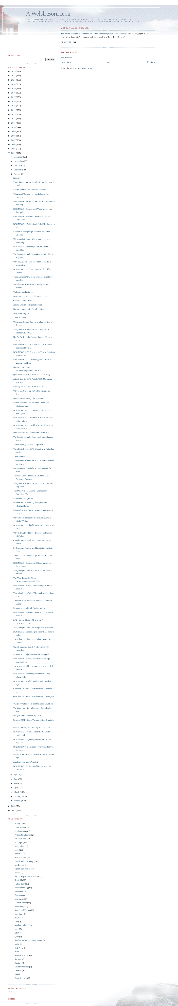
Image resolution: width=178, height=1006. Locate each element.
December (18, 157)
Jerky (17, 944)
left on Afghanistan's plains (26, 876)
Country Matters (22, 966)
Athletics (18, 853)
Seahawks (19, 891)
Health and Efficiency (24, 861)
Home (108, 62)
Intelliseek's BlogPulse (23, 498)
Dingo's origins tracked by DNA (27, 715)
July (16, 774)
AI (16, 974)
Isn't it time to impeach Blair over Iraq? (30, 296)
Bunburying (20, 831)
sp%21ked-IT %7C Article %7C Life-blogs (31, 374)
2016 (13, 101)
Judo (17, 850)
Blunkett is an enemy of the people (28, 398)
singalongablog (21, 887)
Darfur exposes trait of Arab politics (28, 309)
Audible (18, 963)
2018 (13, 93)
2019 (13, 88)
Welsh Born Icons (22, 835)
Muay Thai (19, 846)
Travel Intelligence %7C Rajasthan (28, 444)
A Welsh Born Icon (48, 13)
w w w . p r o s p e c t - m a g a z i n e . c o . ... (33, 727)
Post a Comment (66, 57)
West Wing (19, 906)
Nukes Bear (20, 884)
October (17, 165)
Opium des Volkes (22, 868)
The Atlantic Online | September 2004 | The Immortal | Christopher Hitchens (93, 33)
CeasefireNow (21, 978)
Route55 (18, 880)
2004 (13, 153)
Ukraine (18, 970)
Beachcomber (20, 857)
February (18, 796)
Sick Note (19, 948)
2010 (13, 127)
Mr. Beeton (19, 865)
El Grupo (18, 842)
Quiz (17, 936)
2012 (13, 118)
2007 (13, 140)
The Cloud (19, 827)
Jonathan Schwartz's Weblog (25, 762)
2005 (13, 148)
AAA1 (17, 917)
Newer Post (66, 62)
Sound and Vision (22, 910)
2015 (13, 105)
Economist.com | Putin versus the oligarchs (31, 654)
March (17, 792)
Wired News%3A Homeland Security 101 (31, 432)
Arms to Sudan (19, 317)
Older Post (150, 62)
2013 (13, 114)
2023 (13, 71)
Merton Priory (21, 902)
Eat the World (20, 838)
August (17, 174)
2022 (13, 75)
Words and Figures (21, 313)
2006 (13, 144)
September (19, 169)
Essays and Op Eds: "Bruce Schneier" (29, 189)
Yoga (17, 872)
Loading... (12, 991)
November (18, 161)
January (17, 800)
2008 (13, 136)
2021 (13, 80)
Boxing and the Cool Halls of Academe (30, 386)
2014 (13, 110)
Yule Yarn (19, 914)
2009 (13, 131)
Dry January (20, 895)
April (16, 787)
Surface (18, 959)
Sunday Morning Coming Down (28, 940)
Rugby (17, 823)
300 (16, 921)
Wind (17, 951)
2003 (13, 806)
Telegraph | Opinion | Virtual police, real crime (33, 627)
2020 (13, 84)
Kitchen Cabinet (22, 925)
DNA (17, 933)
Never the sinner (22, 955)
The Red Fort (19, 456)
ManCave (19, 899)
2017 (13, 97)
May (16, 783)
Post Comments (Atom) (83, 68)
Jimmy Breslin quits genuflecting (27, 305)
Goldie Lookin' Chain (22, 300)
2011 (13, 123)
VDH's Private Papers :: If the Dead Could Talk (33, 703)
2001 (13, 810)
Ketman (16, 178)
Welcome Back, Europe (23, 292)
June (16, 779)
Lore (17, 929)
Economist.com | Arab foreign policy (29, 608)
